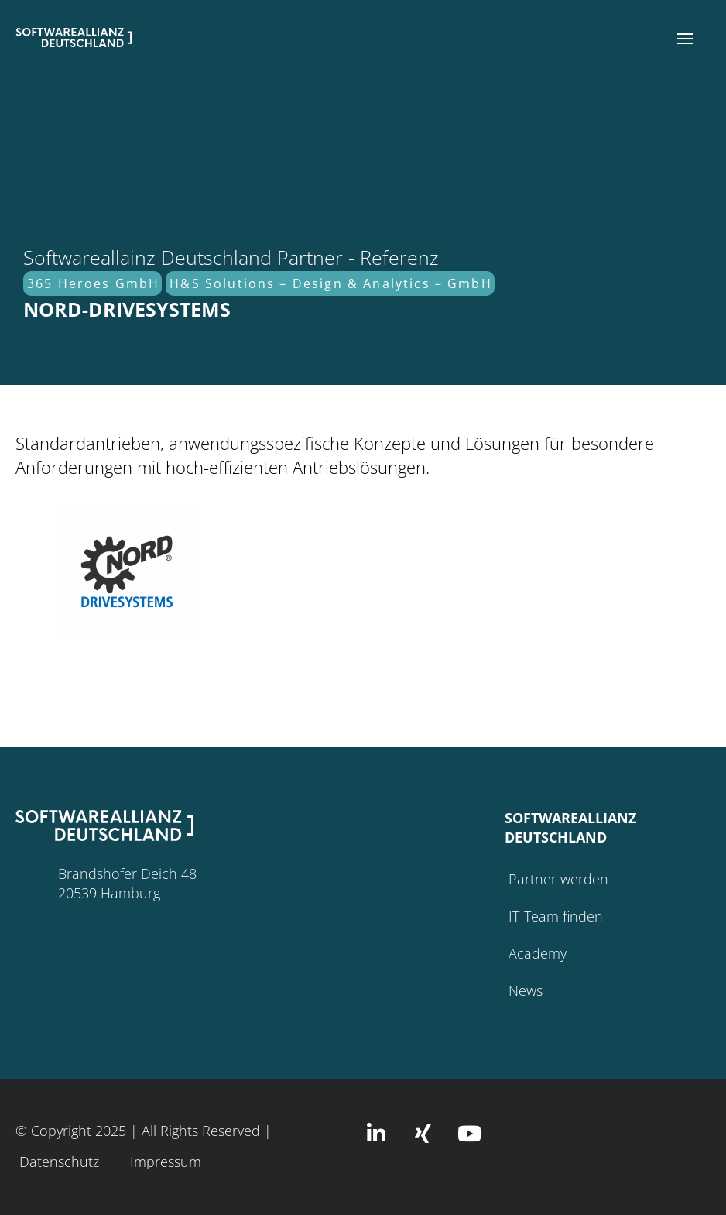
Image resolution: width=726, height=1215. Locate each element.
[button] (685, 38)
